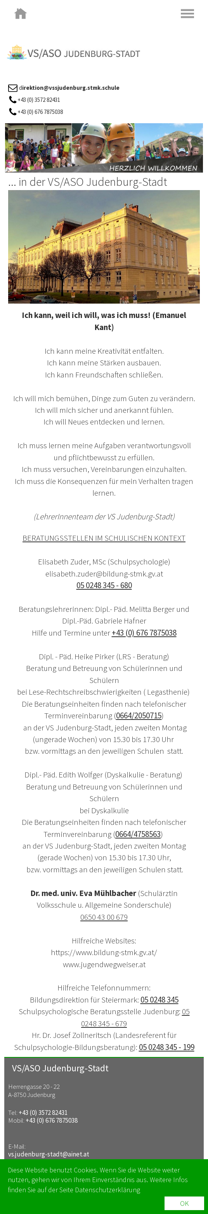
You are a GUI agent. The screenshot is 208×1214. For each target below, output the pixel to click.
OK (184, 1205)
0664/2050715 (138, 715)
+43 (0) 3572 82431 (43, 1112)
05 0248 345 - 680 (104, 585)
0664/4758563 (138, 834)
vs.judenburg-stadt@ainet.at (48, 1154)
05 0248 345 (159, 999)
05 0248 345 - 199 (166, 1047)
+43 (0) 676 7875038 (144, 632)
